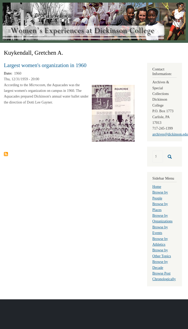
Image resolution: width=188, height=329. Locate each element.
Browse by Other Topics (161, 253)
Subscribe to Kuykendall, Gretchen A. (6, 154)
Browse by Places (160, 207)
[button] (113, 113)
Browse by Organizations (162, 218)
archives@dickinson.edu (170, 134)
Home (156, 187)
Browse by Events (160, 230)
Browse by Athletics (160, 241)
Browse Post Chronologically (164, 276)
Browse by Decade (160, 264)
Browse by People (160, 195)
